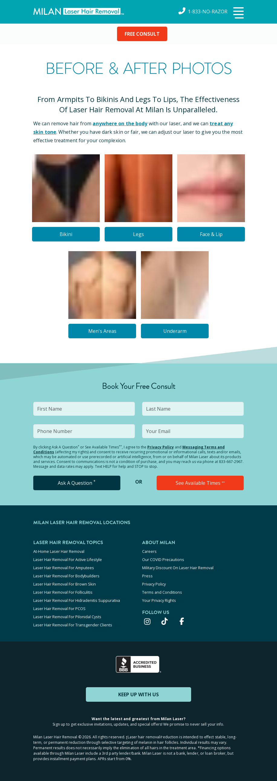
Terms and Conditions (162, 592)
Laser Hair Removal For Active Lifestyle (67, 559)
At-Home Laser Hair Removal (58, 551)
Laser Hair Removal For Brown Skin (64, 584)
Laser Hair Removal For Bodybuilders (66, 576)
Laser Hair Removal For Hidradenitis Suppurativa (76, 600)
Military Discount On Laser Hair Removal (177, 567)
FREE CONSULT (142, 34)
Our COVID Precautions (163, 559)
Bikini (66, 234)
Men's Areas (102, 331)
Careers (149, 551)
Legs (138, 234)
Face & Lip (211, 234)
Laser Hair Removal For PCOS (59, 608)
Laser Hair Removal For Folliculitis (63, 592)
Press (147, 576)
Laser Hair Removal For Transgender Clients (72, 625)
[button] (238, 13)
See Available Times (200, 483)
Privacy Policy (160, 447)
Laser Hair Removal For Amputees (63, 567)
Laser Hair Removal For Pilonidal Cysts (67, 616)
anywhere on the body (120, 123)
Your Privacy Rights (159, 600)
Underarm (175, 331)
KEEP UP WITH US (138, 694)
